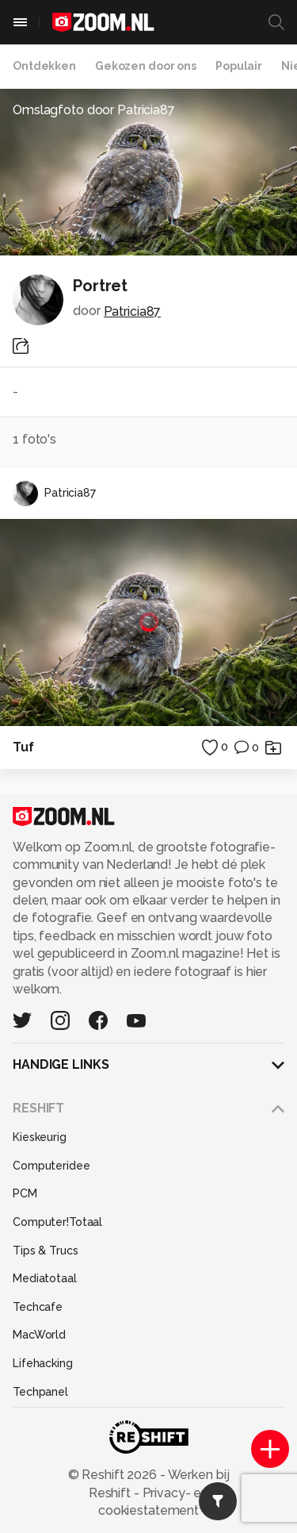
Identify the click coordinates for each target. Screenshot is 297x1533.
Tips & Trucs (45, 1250)
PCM (25, 1193)
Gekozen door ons (145, 66)
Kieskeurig (40, 1137)
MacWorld (39, 1334)
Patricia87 (133, 311)
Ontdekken (44, 66)
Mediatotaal (45, 1278)
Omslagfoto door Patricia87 (94, 109)
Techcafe (38, 1307)
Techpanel (40, 1391)
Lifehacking (43, 1363)
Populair (238, 66)
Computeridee (51, 1165)
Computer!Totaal (57, 1222)
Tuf (23, 747)
